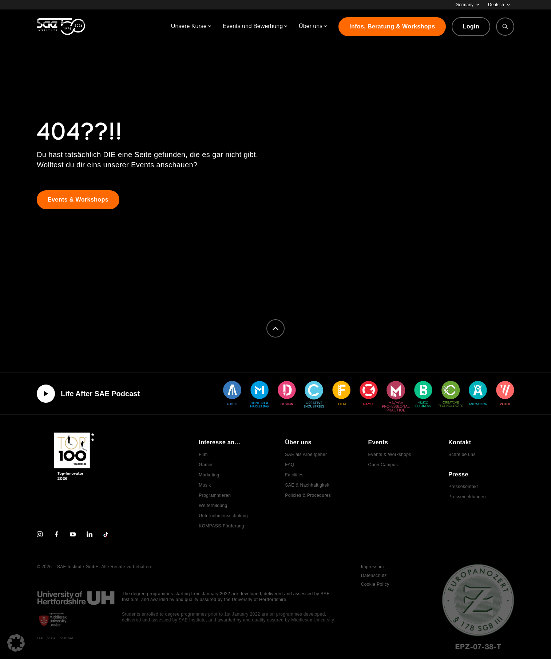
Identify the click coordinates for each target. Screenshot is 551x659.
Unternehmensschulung (223, 515)
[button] (16, 643)
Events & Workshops (389, 454)
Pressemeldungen (467, 496)
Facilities (294, 474)
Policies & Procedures (308, 495)
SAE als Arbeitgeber (306, 454)
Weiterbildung (213, 505)
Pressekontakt (463, 486)
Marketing (209, 474)
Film (203, 454)
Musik (205, 485)
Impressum (372, 566)
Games (206, 464)
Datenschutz (374, 575)
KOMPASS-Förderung (221, 526)
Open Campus (383, 464)
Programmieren (215, 495)
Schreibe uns (462, 454)
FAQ (289, 464)
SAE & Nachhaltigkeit (307, 485)
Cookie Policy (375, 584)
